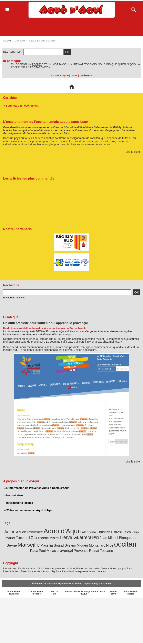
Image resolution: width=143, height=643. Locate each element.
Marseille (29, 545)
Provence (81, 551)
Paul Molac (47, 551)
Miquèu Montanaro (91, 545)
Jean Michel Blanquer (116, 538)
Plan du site (54, 592)
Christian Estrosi (109, 532)
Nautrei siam (13, 495)
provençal (64, 550)
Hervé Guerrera (75, 537)
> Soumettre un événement (20, 105)
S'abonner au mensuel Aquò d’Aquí (28, 510)
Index (74, 75)
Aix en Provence (29, 532)
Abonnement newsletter (13, 592)
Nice (109, 545)
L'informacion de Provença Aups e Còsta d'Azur (36, 487)
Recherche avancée (14, 297)
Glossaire (20, 40)
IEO (95, 537)
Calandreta (88, 532)
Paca (34, 551)
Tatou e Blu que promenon (42, 40)
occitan (125, 544)
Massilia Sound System (58, 545)
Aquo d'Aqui (61, 531)
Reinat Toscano (101, 551)
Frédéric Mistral (47, 538)
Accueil (7, 40)
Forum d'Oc (25, 537)
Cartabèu (10, 97)
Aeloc (9, 531)
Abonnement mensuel (36, 592)
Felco (126, 532)
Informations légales (18, 502)
